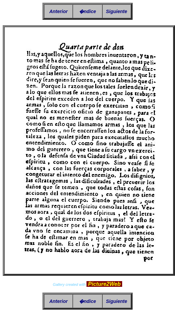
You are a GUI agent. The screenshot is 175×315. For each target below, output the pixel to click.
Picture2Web (104, 284)
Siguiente (116, 11)
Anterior (58, 11)
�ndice (87, 11)
